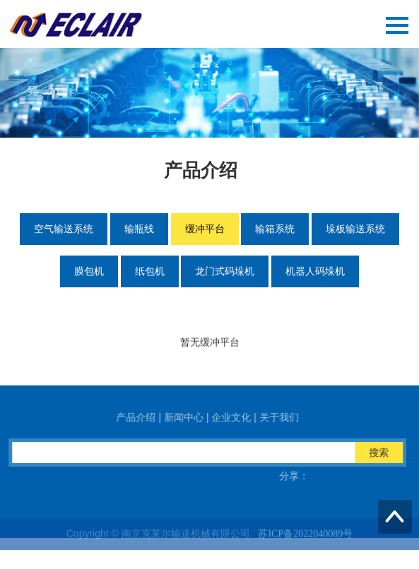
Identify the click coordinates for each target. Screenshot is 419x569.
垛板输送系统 (355, 228)
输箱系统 (275, 228)
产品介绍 (145, 417)
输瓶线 (139, 228)
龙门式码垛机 (224, 271)
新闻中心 (193, 417)
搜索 (388, 452)
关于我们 (288, 417)
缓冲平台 (205, 228)
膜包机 (89, 271)
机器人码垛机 (315, 271)
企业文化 (240, 417)
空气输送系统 (63, 228)
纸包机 (150, 271)
